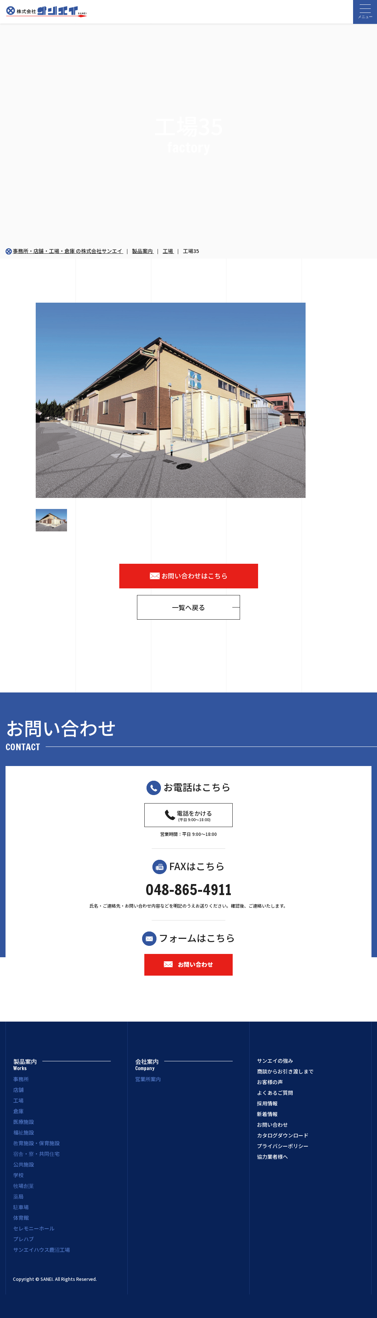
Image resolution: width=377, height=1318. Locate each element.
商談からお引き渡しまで (285, 1071)
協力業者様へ (272, 1157)
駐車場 (21, 1207)
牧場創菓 (23, 1185)
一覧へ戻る (188, 607)
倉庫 (18, 1111)
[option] (188, 400)
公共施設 (23, 1164)
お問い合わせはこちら (188, 576)
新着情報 (267, 1114)
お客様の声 (270, 1082)
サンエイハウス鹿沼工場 (41, 1249)
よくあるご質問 (275, 1093)
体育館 (21, 1217)
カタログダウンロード (283, 1135)
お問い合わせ (188, 964)
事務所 (21, 1079)
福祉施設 (23, 1132)
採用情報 (267, 1103)
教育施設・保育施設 (36, 1143)
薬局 (18, 1196)
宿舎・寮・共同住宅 (36, 1153)
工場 (18, 1100)
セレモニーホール (33, 1228)
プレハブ (23, 1239)
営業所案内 (148, 1079)
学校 (18, 1175)
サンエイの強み (275, 1061)
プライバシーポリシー (283, 1146)
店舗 (18, 1089)
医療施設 (23, 1121)
